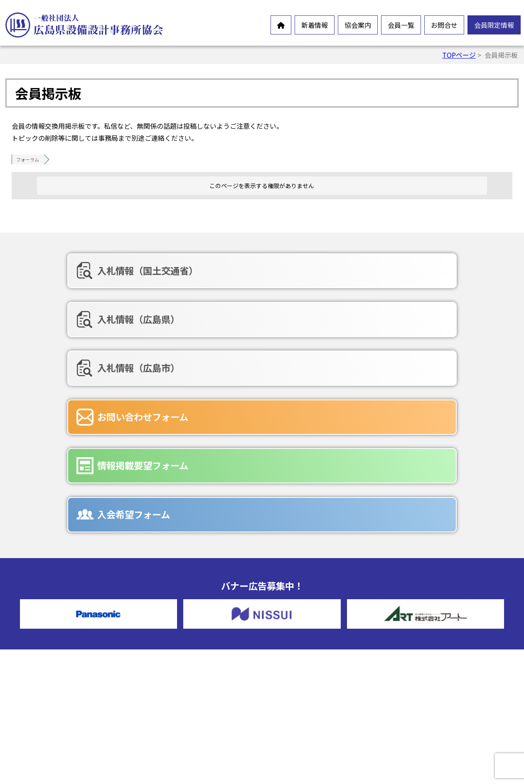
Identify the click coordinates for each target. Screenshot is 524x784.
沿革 (161, 665)
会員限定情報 (494, 25)
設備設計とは (175, 612)
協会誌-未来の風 (179, 692)
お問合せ (444, 25)
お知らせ (37, 634)
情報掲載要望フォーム (258, 313)
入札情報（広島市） (420, 270)
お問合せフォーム (312, 669)
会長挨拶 (168, 625)
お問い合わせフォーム (93, 313)
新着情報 (314, 25)
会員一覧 (401, 25)
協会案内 (357, 25)
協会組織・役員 (178, 679)
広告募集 (299, 709)
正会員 (296, 612)
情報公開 (168, 652)
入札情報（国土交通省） (98, 270)
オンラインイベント (54, 648)
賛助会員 (299, 625)
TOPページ (459, 55)
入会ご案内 (171, 705)
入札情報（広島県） (254, 270)
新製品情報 (40, 661)
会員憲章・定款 (178, 639)
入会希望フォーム (415, 313)
